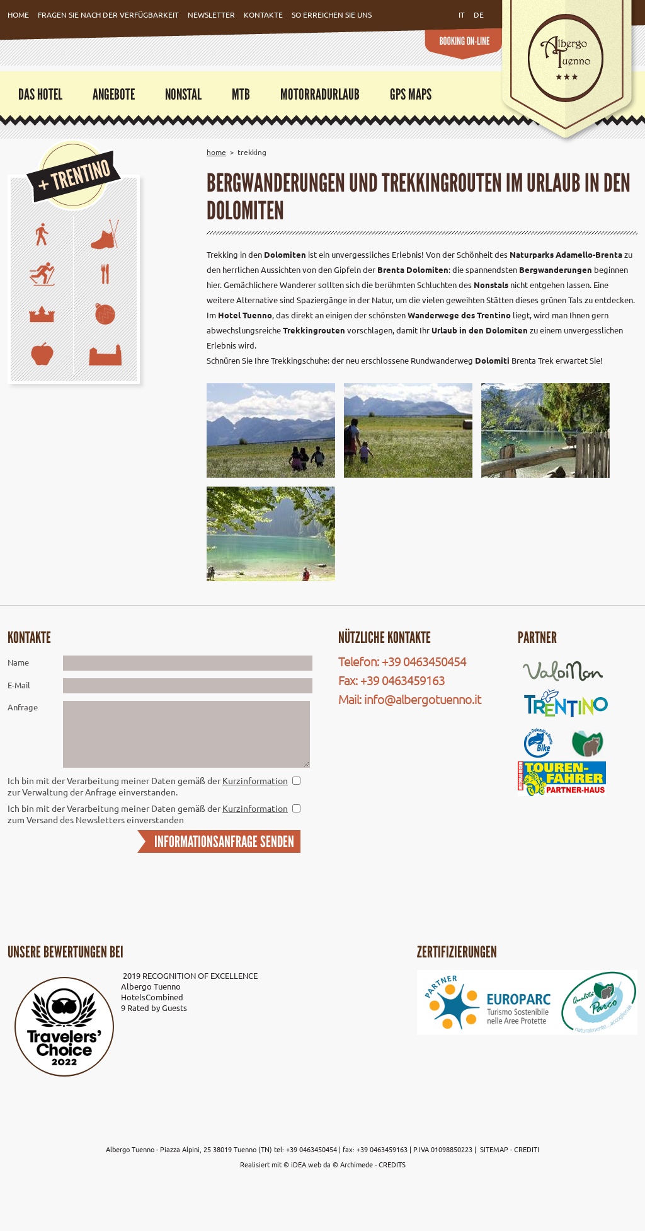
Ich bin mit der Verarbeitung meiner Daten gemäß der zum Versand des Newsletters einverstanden (148, 813)
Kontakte (263, 14)
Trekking (251, 152)
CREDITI (526, 1149)
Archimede (356, 1164)
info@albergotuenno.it (422, 699)
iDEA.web (306, 1164)
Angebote (114, 94)
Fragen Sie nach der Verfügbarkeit (108, 14)
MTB (241, 94)
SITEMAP (495, 1149)
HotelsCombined (152, 996)
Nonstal (183, 94)
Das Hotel (40, 94)
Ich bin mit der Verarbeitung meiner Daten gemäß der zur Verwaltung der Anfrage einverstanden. (148, 786)
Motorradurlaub (320, 94)
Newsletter (211, 14)
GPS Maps (410, 94)
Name (18, 662)
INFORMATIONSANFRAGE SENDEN (224, 841)
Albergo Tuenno (151, 986)
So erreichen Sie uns (332, 14)
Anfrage (23, 707)
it (462, 14)
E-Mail (19, 684)
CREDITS (392, 1164)
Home (18, 14)
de (479, 14)
